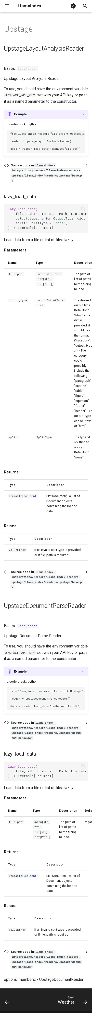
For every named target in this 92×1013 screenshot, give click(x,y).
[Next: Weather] (72, 1001)
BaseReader (27, 68)
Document (44, 227)
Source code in (47, 172)
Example (20, 114)
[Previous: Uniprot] (7, 1001)
